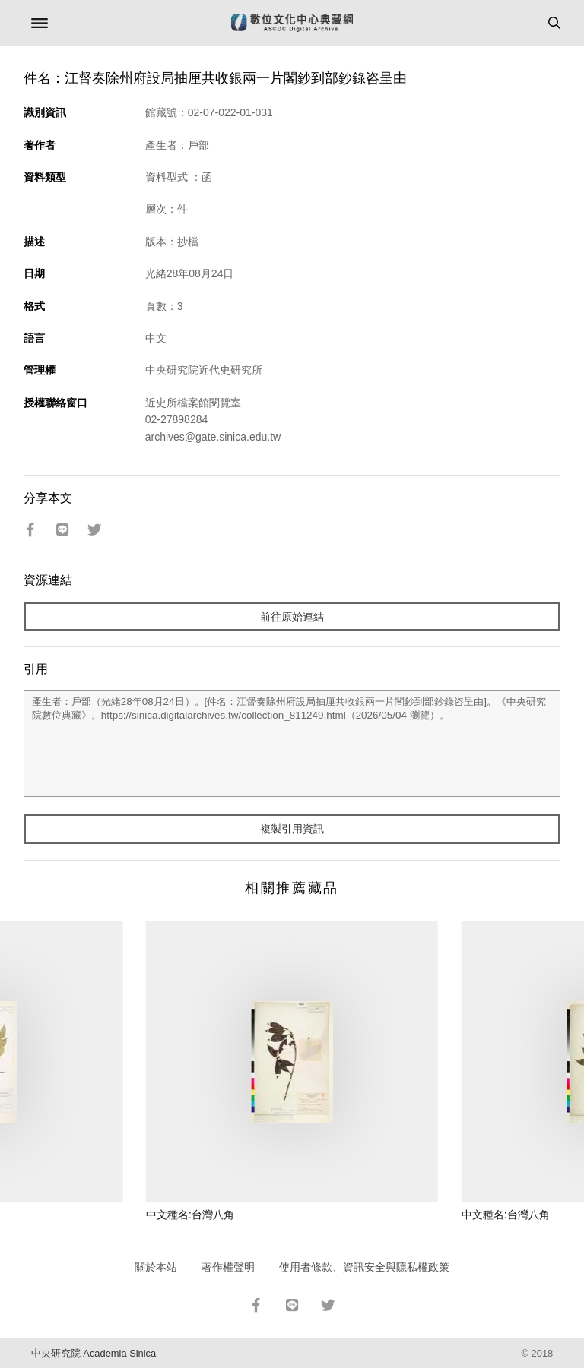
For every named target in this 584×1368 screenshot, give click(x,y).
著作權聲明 (228, 1267)
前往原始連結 (292, 617)
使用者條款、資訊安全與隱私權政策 (364, 1267)
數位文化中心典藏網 (292, 23)
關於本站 (156, 1267)
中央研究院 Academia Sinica (93, 1353)
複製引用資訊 (292, 829)
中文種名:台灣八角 (190, 1214)
